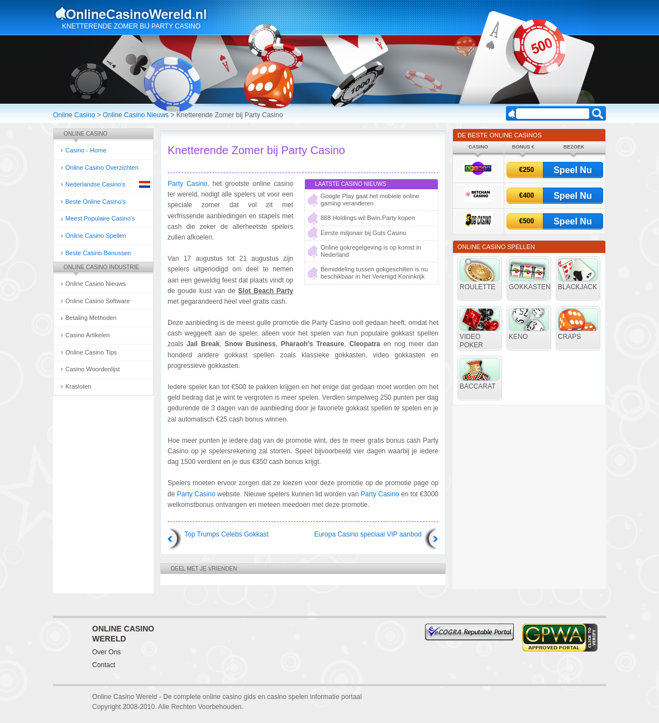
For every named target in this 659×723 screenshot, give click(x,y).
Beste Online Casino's (95, 201)
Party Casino (187, 184)
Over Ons (106, 652)
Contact (103, 665)
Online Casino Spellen (95, 235)
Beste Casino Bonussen (98, 253)
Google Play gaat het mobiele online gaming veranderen (370, 200)
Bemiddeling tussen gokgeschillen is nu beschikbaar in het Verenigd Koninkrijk (374, 273)
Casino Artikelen (87, 335)
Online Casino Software (97, 301)
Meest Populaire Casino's (100, 218)
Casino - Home (85, 150)
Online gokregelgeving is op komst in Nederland (371, 251)
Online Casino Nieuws (136, 115)
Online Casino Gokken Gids (136, 13)
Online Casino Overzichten (102, 167)
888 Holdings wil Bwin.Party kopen (368, 217)
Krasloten (78, 386)
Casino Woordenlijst (92, 369)
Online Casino (74, 115)
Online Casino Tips (91, 352)
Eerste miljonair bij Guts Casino (363, 232)
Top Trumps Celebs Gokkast (226, 534)
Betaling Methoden (91, 317)
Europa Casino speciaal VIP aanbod (368, 534)
